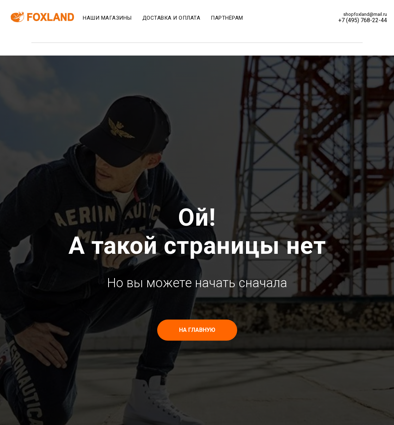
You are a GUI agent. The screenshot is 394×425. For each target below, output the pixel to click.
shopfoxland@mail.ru (365, 14)
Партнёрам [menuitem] (227, 18)
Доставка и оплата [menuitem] (171, 18)
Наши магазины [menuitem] (107, 18)
